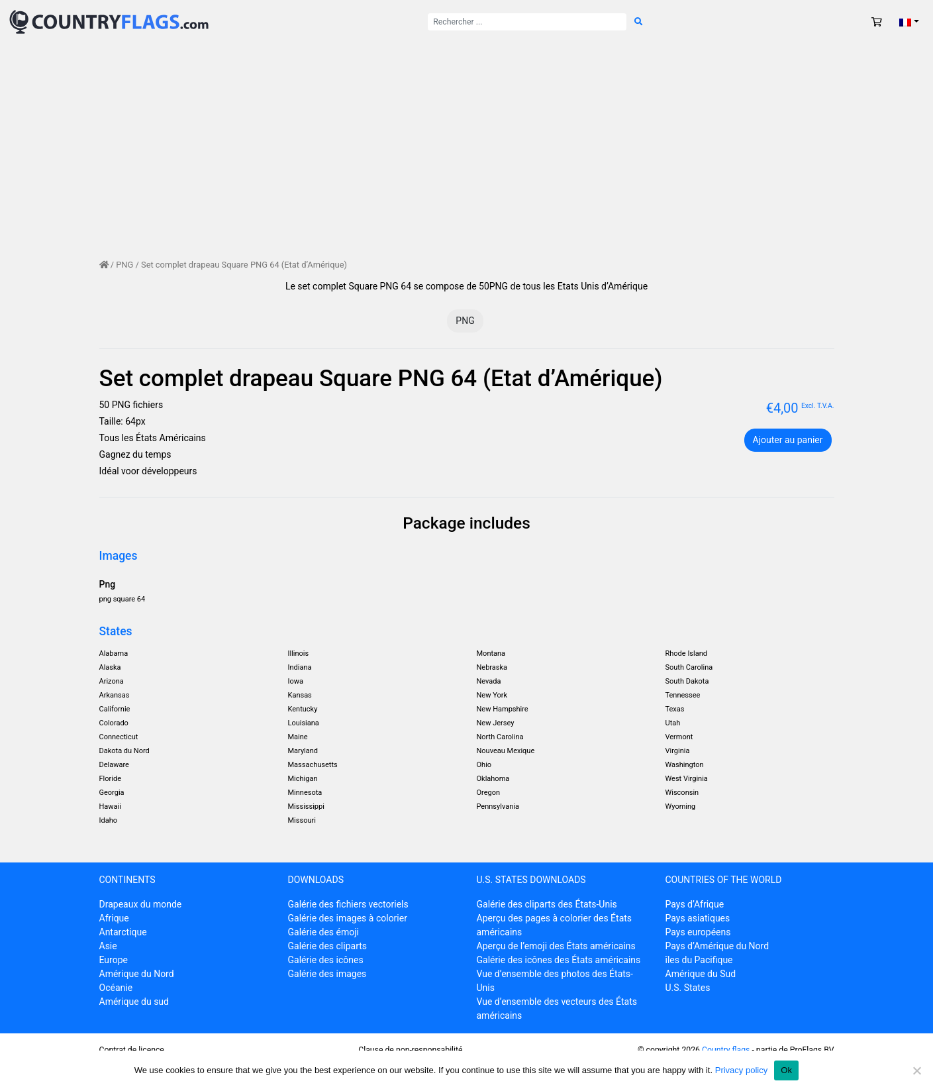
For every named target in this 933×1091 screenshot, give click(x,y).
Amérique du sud (134, 1001)
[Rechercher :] (527, 21)
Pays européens (698, 932)
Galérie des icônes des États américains (559, 960)
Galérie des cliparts (328, 946)
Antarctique (123, 932)
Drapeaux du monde (140, 904)
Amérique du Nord (136, 973)
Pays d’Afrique (694, 904)
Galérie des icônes (326, 960)
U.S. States (688, 987)
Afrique (114, 918)
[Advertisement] (467, 159)
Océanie (116, 987)
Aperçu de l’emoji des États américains (556, 946)
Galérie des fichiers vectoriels (348, 904)
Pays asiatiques (697, 918)
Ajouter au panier (788, 440)
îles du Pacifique (699, 960)
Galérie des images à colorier (347, 918)
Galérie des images (327, 973)
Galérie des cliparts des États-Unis (547, 904)
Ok (786, 1070)
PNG (124, 265)
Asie (108, 946)
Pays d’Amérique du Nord (717, 946)
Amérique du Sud (700, 973)
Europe (113, 960)
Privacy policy (741, 1070)
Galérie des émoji (323, 932)
